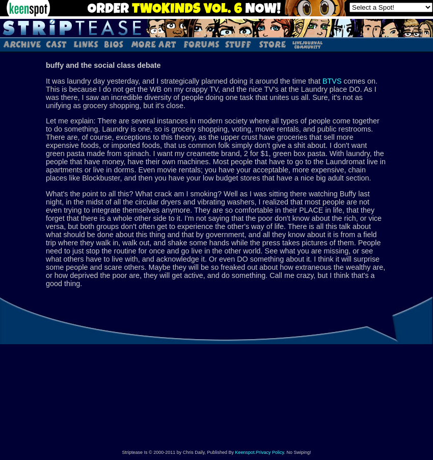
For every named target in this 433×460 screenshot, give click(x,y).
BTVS (332, 81)
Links (85, 43)
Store (271, 43)
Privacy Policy (270, 452)
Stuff (238, 43)
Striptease (216, 28)
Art (153, 43)
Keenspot (245, 452)
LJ (306, 43)
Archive (22, 43)
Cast (57, 43)
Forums (201, 43)
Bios (113, 43)
